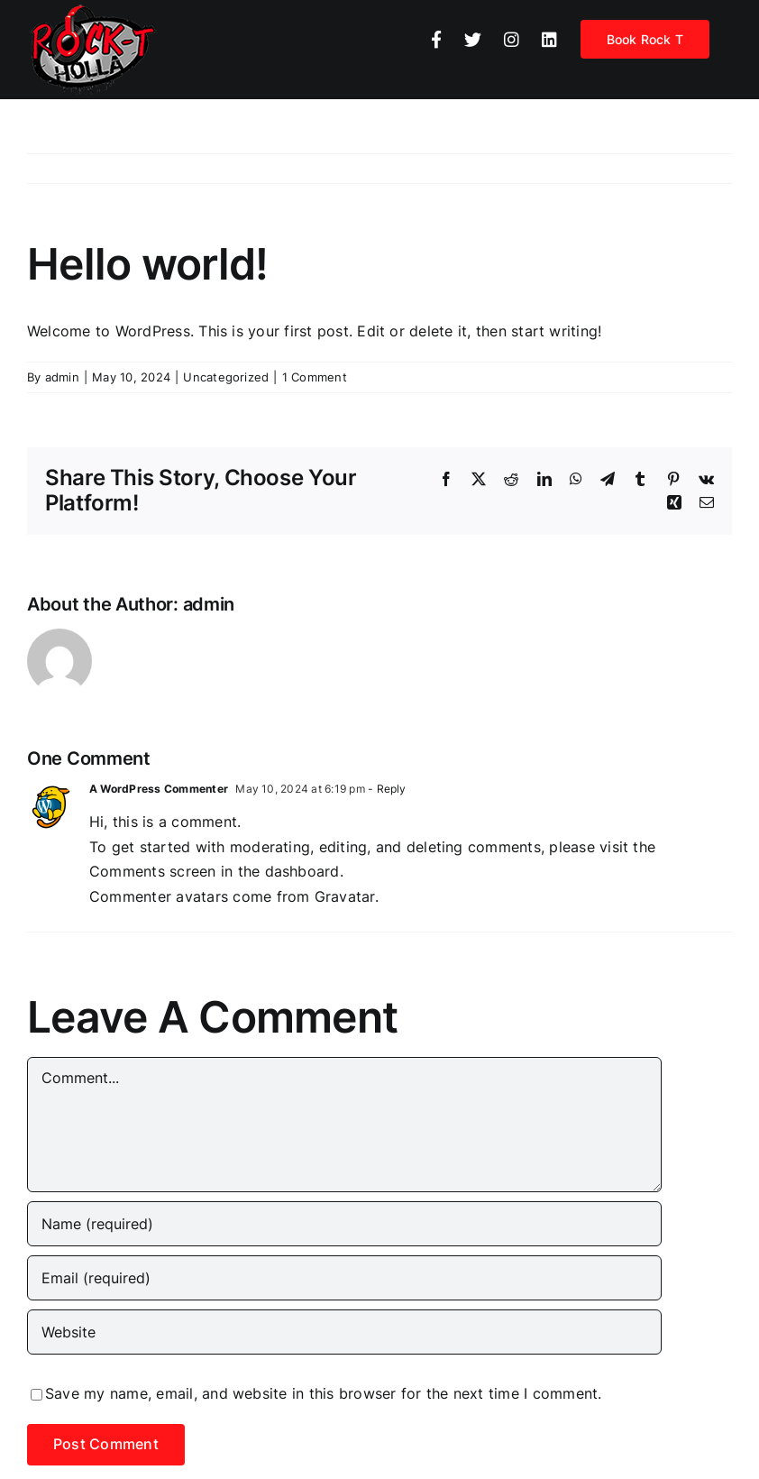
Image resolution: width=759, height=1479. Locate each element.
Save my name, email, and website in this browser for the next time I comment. (323, 1393)
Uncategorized (226, 377)
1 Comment (314, 377)
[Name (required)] (344, 1223)
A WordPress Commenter (158, 788)
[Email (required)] (344, 1277)
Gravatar (345, 896)
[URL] (344, 1332)
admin (62, 377)
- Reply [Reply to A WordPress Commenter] (386, 788)
